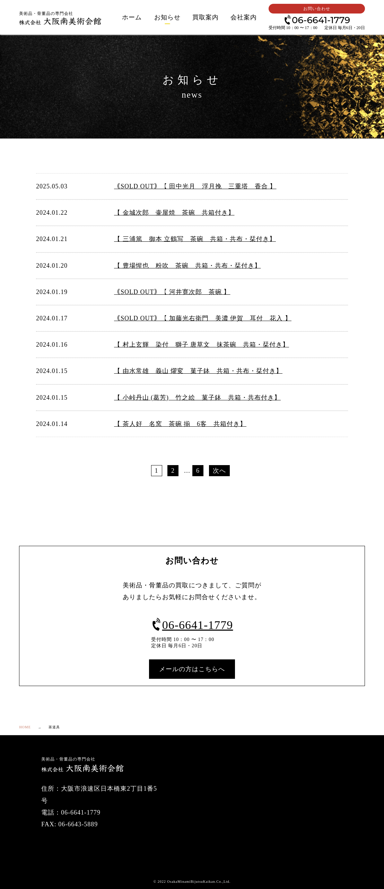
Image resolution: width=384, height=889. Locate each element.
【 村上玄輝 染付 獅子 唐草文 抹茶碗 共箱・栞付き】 (201, 344)
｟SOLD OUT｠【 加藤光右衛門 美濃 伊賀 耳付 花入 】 (202, 318)
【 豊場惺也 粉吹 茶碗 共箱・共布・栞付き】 (187, 265)
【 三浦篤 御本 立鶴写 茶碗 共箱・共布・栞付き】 (195, 238)
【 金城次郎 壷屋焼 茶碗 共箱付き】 (174, 212)
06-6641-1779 (316, 20)
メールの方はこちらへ (192, 669)
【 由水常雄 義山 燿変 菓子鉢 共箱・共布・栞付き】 (198, 370)
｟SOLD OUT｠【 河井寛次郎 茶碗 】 (172, 291)
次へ (219, 470)
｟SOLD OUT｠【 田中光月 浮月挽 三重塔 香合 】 (195, 186)
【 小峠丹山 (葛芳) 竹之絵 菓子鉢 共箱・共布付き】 (197, 397)
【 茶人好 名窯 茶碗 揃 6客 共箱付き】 (180, 423)
